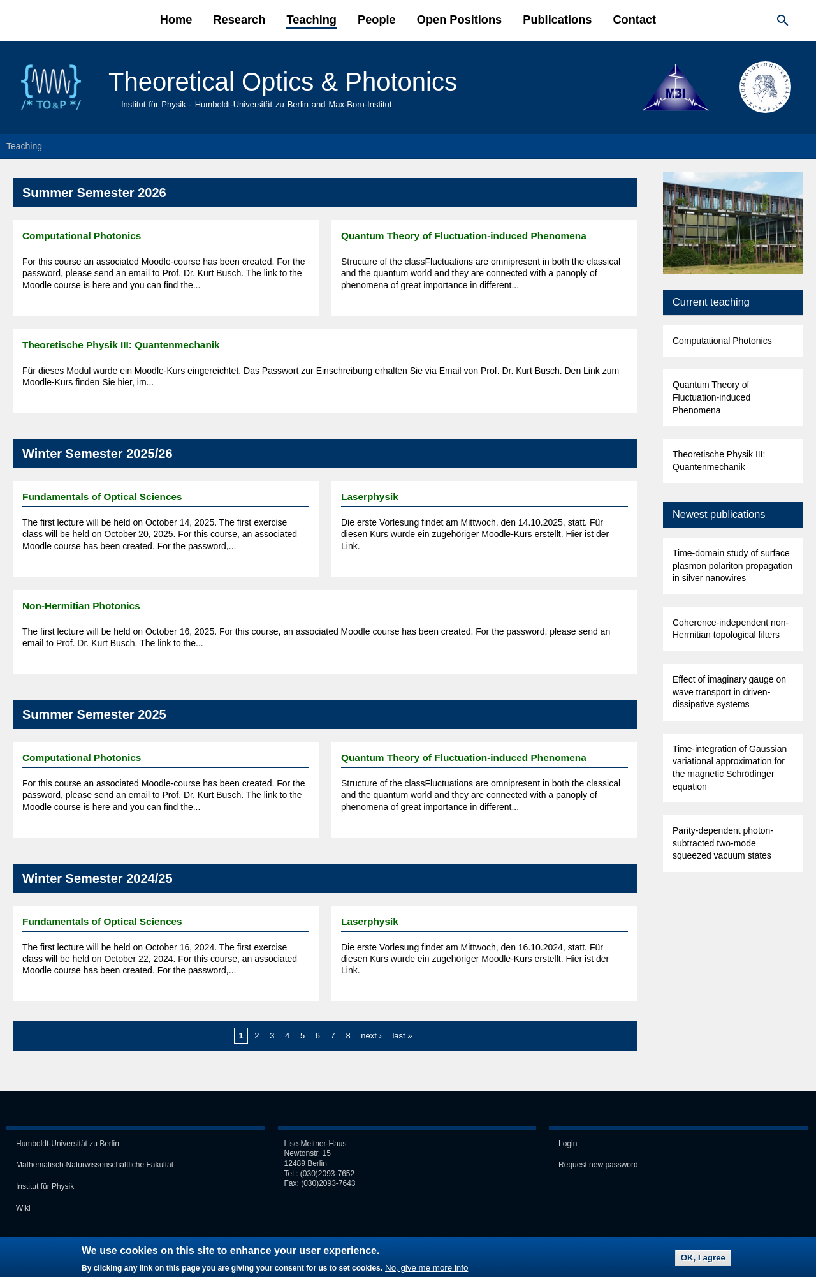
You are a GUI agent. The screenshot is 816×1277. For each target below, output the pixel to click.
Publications (557, 19)
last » (402, 1035)
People (377, 19)
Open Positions (459, 19)
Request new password (598, 1164)
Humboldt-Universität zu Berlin (67, 1143)
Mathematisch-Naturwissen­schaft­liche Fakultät (94, 1164)
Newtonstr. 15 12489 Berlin (307, 1158)
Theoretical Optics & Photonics (282, 82)
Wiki (23, 1208)
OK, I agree (703, 1259)
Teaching (311, 19)
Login (567, 1143)
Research (239, 19)
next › (371, 1035)
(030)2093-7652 (327, 1173)
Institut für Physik (45, 1186)
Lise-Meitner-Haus (315, 1143)
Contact (634, 19)
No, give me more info (426, 1269)
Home (176, 19)
